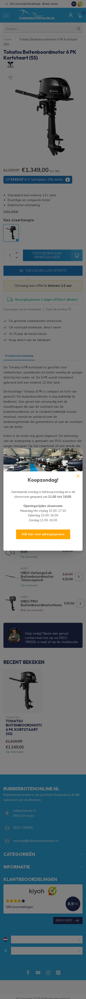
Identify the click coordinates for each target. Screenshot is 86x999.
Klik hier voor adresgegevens (43, 534)
